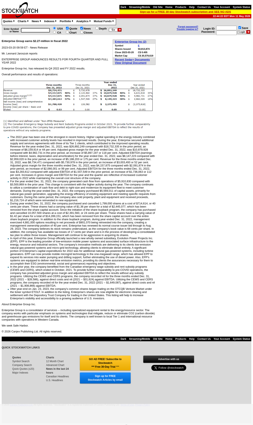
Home (168, 7)
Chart (73, 32)
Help (192, 7)
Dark (123, 7)
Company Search (22, 365)
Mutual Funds (104, 21)
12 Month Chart (55, 361)
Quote (73, 28)
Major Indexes (20, 372)
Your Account (222, 7)
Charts (24, 21)
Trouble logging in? (187, 29)
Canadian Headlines (57, 376)
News (37, 21)
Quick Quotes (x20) (23, 368)
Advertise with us (168, 359)
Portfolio (67, 21)
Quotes (9, 21)
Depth (103, 28)
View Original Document (130, 62)
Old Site (158, 7)
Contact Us (204, 7)
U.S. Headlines (54, 380)
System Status (241, 7)
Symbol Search (20, 361)
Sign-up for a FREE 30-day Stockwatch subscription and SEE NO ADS (185, 11)
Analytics (84, 21)
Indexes (50, 21)
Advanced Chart (55, 365)
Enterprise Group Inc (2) (130, 41)
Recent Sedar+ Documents (132, 59)
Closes (88, 32)
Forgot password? (188, 26)
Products (180, 7)
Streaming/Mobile (139, 7)
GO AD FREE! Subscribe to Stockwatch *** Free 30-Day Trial (105, 363)
